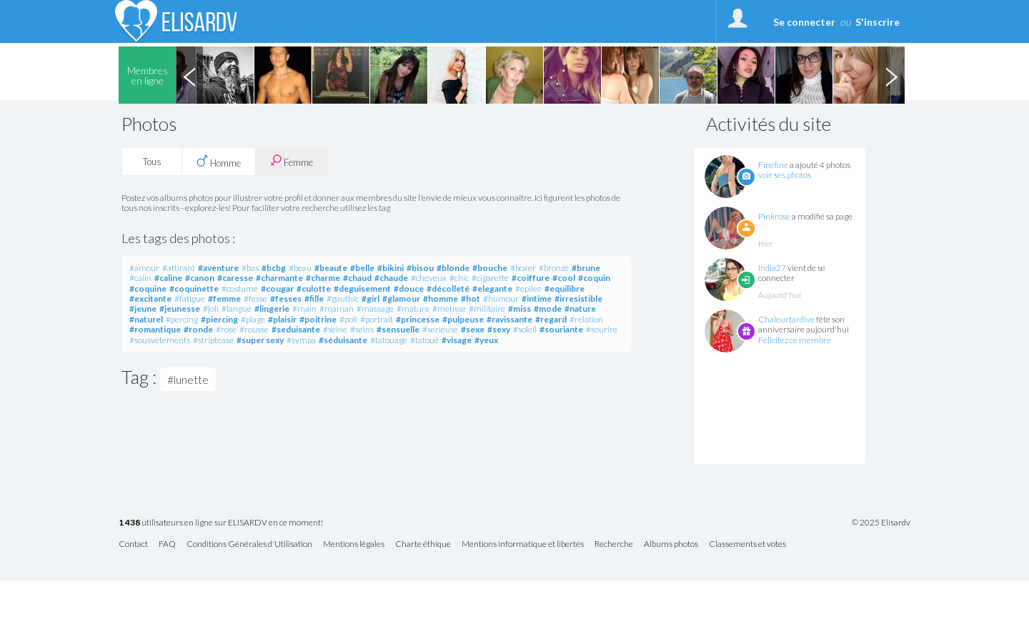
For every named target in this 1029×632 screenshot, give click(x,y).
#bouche (489, 267)
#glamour (401, 298)
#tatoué (424, 340)
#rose (226, 329)
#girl (370, 298)
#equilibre (565, 288)
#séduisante (343, 340)
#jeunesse (179, 308)
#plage (253, 319)
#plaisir (282, 319)
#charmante (279, 277)
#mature (413, 308)
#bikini (390, 267)
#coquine (147, 288)
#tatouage (388, 340)
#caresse (235, 277)
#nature (580, 308)
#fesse (255, 298)
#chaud (357, 277)
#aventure (218, 267)
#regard (551, 319)
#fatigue (189, 298)
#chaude (391, 277)
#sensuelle (398, 329)
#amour (144, 267)
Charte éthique (423, 544)
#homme (440, 298)
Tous (152, 161)
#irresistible (578, 298)
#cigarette (490, 277)
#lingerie (271, 308)
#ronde (198, 329)
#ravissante (509, 319)
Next (891, 75)
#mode (548, 308)
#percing (182, 319)
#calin (140, 277)
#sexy (498, 329)
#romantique (155, 329)
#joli (211, 308)
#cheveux (429, 277)
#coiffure (531, 277)
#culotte (314, 288)
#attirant (178, 267)
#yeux (486, 340)
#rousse (254, 329)
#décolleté (448, 288)
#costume (240, 288)
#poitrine (318, 319)
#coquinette (194, 288)
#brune (586, 267)
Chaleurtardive (786, 319)
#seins (362, 329)
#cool (563, 277)
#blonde (453, 267)
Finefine (773, 164)
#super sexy (260, 340)
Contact (133, 544)
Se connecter (804, 22)
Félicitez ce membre (794, 340)
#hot (470, 298)
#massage (375, 308)
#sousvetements (159, 340)
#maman (336, 308)
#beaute (330, 267)
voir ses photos (784, 174)
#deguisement (362, 288)
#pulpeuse (463, 319)
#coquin (594, 277)
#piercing (219, 319)
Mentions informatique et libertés (523, 544)
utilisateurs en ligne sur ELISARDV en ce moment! (221, 523)
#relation (586, 319)
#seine (335, 329)
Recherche (614, 544)
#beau (300, 267)
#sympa (301, 340)
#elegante (492, 288)
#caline (168, 277)
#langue (237, 308)
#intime (537, 298)
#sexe (472, 329)
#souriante (561, 329)
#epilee (528, 288)
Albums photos (671, 544)
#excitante (150, 298)
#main (304, 308)
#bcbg (274, 267)
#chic (459, 277)
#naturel (146, 319)
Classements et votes (747, 544)
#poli (348, 319)
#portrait (376, 319)
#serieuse (440, 329)
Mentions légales (353, 544)
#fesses (286, 298)
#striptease (213, 340)
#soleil (525, 329)
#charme (323, 277)
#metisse (449, 308)
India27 (772, 267)
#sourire (601, 329)
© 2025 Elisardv (881, 522)
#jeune (142, 308)
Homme (219, 161)
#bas (250, 267)
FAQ (167, 544)
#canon (199, 277)
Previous (189, 75)
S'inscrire (877, 22)
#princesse (417, 319)
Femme (291, 161)
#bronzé (554, 267)
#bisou (420, 267)
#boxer (523, 267)
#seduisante (296, 329)
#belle (362, 267)
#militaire (487, 308)
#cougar (277, 288)
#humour (501, 298)
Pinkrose (774, 216)
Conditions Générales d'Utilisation (249, 544)
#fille (314, 298)
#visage (457, 340)
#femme (224, 298)
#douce (409, 288)
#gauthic (343, 298)
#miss (519, 308)
